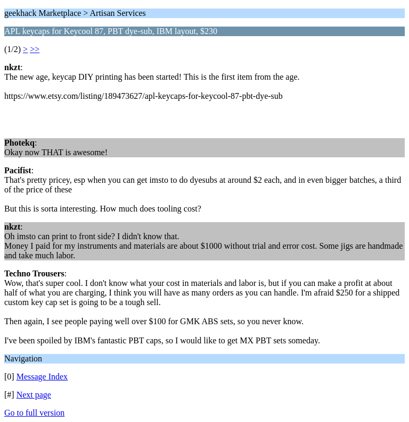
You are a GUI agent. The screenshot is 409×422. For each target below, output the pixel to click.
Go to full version (34, 412)
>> (34, 49)
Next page (34, 394)
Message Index (42, 376)
